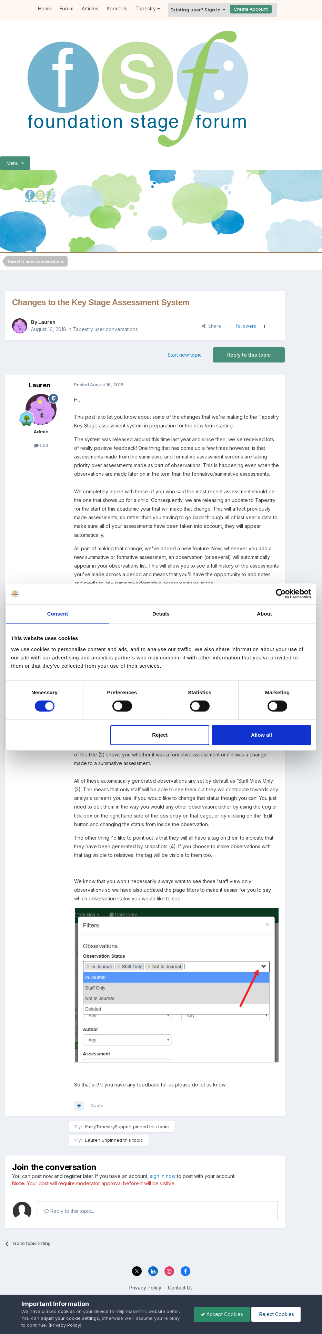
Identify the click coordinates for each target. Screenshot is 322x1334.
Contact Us (180, 1287)
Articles (90, 8)
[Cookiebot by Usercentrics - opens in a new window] (281, 594)
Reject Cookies (275, 1314)
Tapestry (147, 8)
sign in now (162, 1176)
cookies (66, 1311)
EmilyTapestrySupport (108, 1126)
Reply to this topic (249, 355)
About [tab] (264, 614)
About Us (117, 8)
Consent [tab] (57, 614)
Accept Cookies (220, 1314)
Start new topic (185, 355)
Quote (96, 1105)
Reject (160, 735)
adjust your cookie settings (70, 1318)
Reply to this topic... (69, 1211)
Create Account (251, 9)
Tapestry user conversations (105, 329)
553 (41, 445)
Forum (66, 8)
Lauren (47, 322)
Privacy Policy (145, 1287)
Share (211, 326)
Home (44, 8)
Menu (15, 163)
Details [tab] (161, 614)
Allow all (261, 735)
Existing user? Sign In (197, 9)
